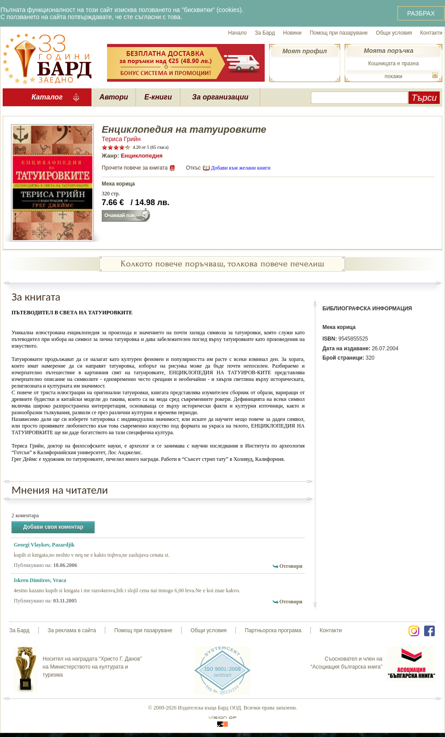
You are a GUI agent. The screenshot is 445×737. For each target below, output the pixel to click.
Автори (113, 97)
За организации (220, 97)
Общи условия (394, 33)
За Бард (265, 33)
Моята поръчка (388, 50)
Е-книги (158, 97)
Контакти (431, 33)
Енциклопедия (142, 155)
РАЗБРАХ (421, 13)
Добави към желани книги (240, 168)
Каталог (47, 97)
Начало (237, 33)
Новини (292, 33)
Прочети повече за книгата (134, 168)
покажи (393, 76)
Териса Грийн (121, 139)
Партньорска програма (273, 630)
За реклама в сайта (72, 630)
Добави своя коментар (53, 527)
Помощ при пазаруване (339, 33)
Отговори (290, 566)
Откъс (193, 168)
